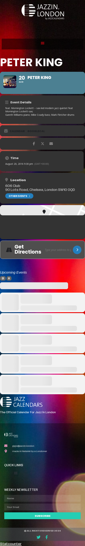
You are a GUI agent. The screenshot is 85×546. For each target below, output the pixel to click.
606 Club (12, 185)
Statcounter (11, 543)
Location (18, 179)
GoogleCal (36, 131)
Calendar (17, 131)
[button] (42, 43)
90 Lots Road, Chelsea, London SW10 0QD (40, 189)
